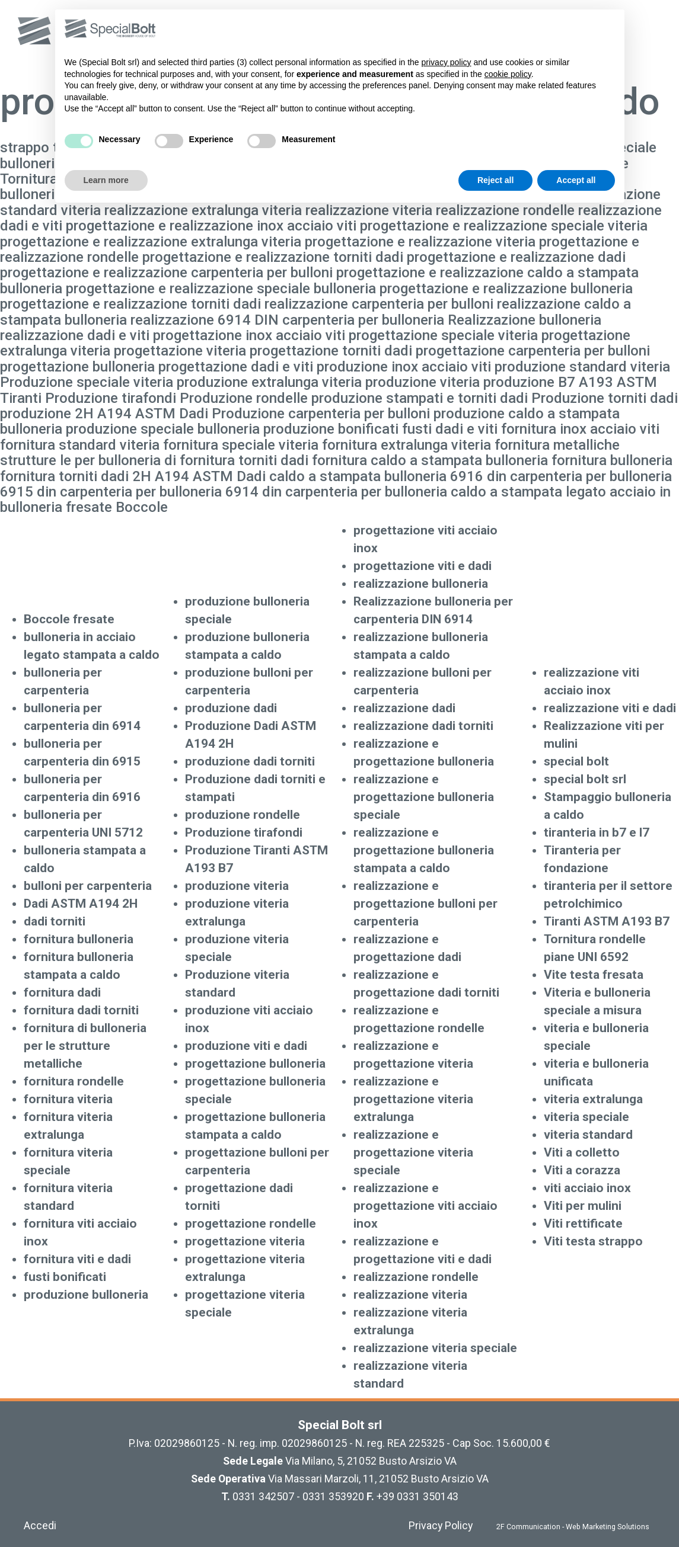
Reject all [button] (495, 180)
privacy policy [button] (446, 62)
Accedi (40, 1525)
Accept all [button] (575, 180)
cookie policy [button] (507, 74)
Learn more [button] (106, 180)
